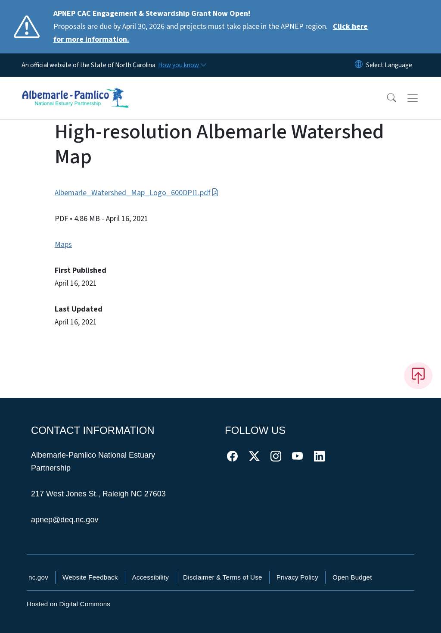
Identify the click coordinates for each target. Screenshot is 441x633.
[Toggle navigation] (421, 98)
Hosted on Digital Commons (68, 604)
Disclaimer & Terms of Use (222, 577)
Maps (63, 244)
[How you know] (182, 65)
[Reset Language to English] (359, 65)
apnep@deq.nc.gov (64, 519)
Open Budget (352, 577)
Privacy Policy (297, 577)
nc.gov (38, 577)
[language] (389, 65)
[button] (386, 98)
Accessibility (150, 577)
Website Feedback (90, 577)
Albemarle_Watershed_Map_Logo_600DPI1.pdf (137, 192)
